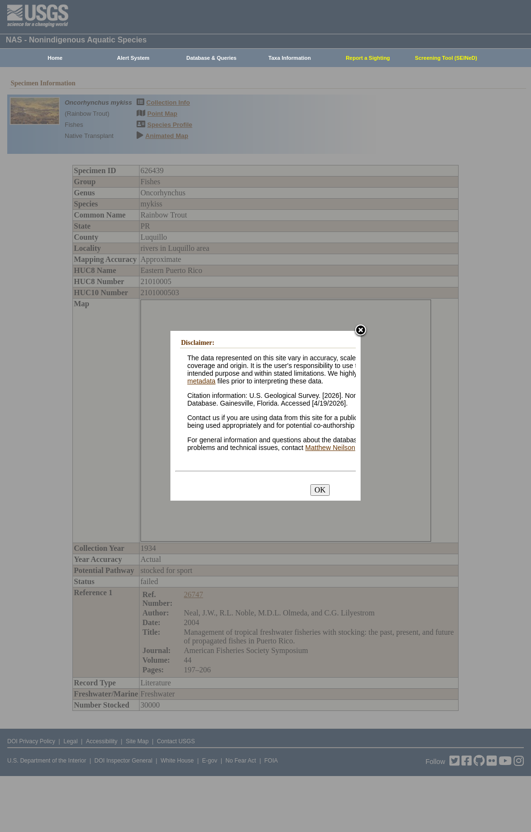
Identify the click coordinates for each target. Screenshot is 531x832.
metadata (201, 381)
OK (319, 490)
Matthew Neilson (330, 447)
